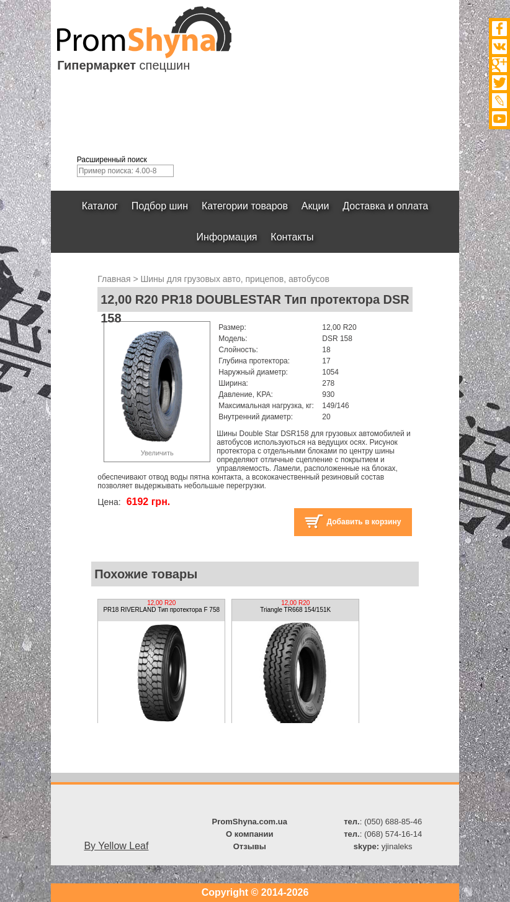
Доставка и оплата (385, 206)
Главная (113, 279)
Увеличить (157, 453)
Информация (227, 237)
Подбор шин (160, 206)
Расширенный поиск (112, 159)
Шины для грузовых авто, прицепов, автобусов (234, 279)
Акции (315, 206)
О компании (249, 834)
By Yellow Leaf (116, 845)
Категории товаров (244, 206)
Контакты (292, 237)
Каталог (99, 206)
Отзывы (249, 846)
